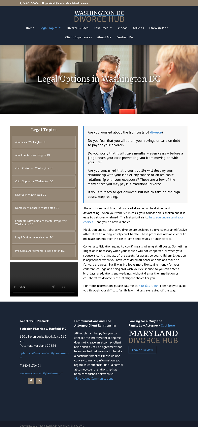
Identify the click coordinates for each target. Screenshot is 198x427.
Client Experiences (78, 37)
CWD (81, 423)
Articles (138, 28)
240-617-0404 (30, 3)
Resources (101, 28)
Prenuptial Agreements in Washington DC (40, 248)
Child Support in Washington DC (34, 180)
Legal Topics (49, 28)
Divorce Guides (78, 28)
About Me (104, 37)
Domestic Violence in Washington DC (37, 206)
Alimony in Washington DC (30, 142)
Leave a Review (142, 347)
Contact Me (125, 37)
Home (30, 28)
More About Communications (93, 376)
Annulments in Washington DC (33, 154)
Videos (123, 28)
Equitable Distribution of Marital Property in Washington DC (41, 220)
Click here (168, 323)
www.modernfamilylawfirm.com (41, 370)
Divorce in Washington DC (30, 193)
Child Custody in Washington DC (34, 167)
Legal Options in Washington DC (34, 235)
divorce (156, 132)
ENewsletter (158, 28)
